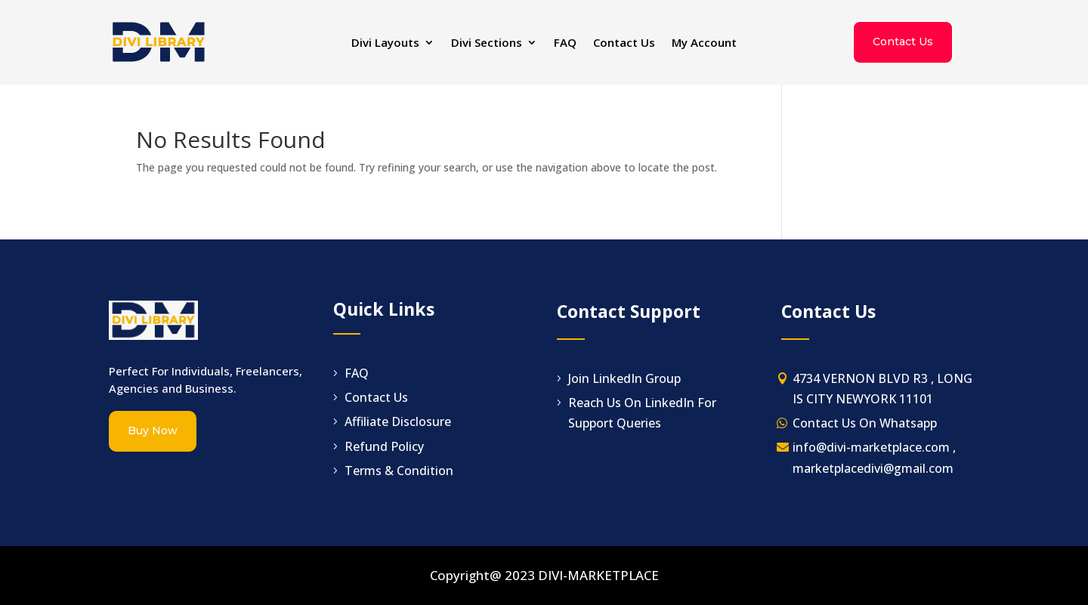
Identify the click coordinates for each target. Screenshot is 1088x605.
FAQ (565, 43)
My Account (704, 43)
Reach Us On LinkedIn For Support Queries (642, 412)
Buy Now (153, 430)
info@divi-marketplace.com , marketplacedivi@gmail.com (874, 457)
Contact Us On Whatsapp (865, 423)
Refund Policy (384, 446)
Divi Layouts (385, 43)
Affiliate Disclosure (398, 421)
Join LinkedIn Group (624, 378)
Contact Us (624, 43)
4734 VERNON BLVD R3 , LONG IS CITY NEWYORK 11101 (882, 388)
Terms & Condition (399, 470)
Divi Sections (486, 43)
